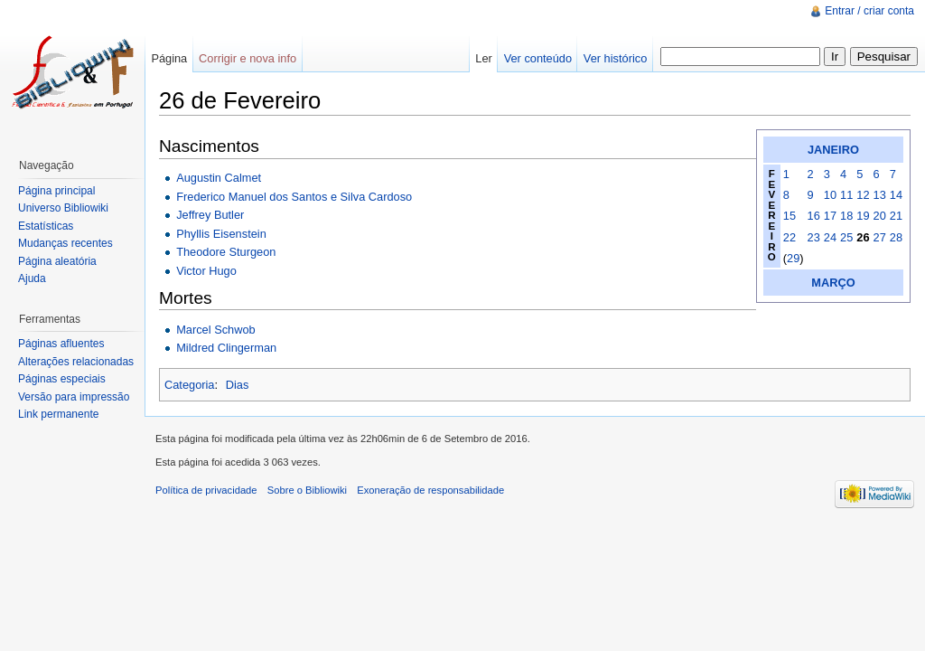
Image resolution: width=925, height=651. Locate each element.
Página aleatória (57, 261)
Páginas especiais (62, 379)
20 (880, 215)
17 (830, 215)
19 (862, 215)
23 (814, 237)
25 (846, 237)
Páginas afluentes (61, 343)
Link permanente (58, 414)
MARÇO (833, 282)
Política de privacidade (206, 490)
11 (846, 195)
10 (830, 195)
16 (814, 215)
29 (793, 258)
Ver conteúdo (538, 58)
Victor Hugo (206, 271)
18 (846, 215)
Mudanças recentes (65, 243)
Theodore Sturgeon (226, 252)
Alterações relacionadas (76, 361)
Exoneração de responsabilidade (430, 490)
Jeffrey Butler (210, 215)
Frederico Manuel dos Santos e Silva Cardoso (294, 196)
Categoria (189, 385)
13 (880, 195)
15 (789, 215)
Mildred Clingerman (226, 347)
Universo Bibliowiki (63, 208)
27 (880, 237)
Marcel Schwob (215, 329)
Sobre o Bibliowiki (307, 490)
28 (896, 237)
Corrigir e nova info (247, 58)
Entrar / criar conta (869, 11)
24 (830, 237)
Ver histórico (615, 58)
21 (896, 215)
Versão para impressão (73, 397)
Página (169, 58)
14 (896, 195)
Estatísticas (45, 226)
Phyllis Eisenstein (221, 234)
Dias (237, 385)
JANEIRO (833, 149)
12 (862, 195)
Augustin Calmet (218, 177)
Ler (483, 58)
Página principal (56, 190)
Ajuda (32, 278)
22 (789, 237)
